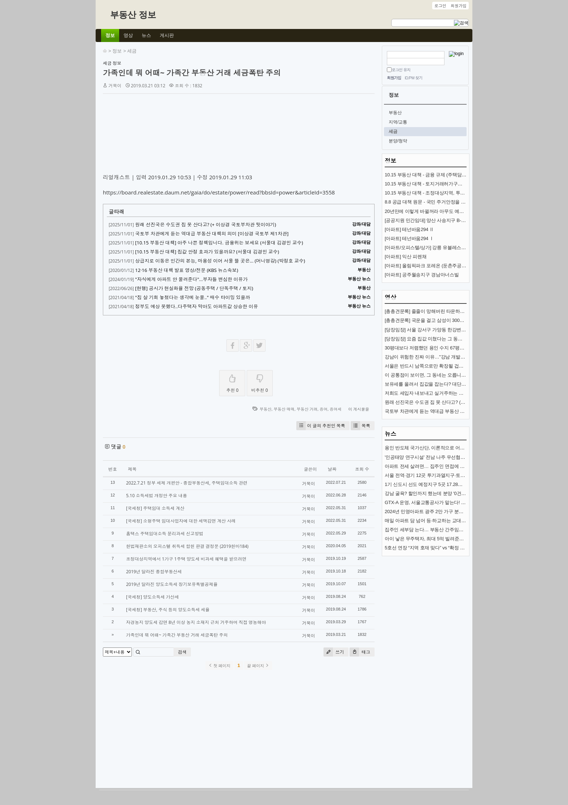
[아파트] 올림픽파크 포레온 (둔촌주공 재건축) (431, 265)
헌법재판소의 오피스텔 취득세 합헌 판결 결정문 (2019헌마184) (187, 546)
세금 (132, 51)
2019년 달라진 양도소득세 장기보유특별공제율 (172, 584)
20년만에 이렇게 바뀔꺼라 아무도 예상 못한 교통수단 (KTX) (446, 211)
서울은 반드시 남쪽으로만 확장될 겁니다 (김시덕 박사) (441, 366)
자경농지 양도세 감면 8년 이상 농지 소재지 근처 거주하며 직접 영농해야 (196, 622)
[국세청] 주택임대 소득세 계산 (155, 508)
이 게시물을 (358, 409)
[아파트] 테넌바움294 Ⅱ (409, 229)
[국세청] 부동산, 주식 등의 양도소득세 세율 (168, 610)
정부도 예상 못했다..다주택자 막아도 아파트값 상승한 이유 (196, 306)
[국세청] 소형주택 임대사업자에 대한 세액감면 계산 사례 (181, 521)
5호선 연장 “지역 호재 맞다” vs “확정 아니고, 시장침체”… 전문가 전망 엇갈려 (463, 547)
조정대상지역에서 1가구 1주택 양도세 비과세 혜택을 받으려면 (186, 559)
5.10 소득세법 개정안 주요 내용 (156, 495)
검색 (182, 652)
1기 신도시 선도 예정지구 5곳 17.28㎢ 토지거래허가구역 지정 (448, 484)
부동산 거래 (307, 409)
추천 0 (232, 381)
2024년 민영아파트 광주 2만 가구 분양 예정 (429, 511)
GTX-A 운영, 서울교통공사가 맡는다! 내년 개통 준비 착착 (443, 502)
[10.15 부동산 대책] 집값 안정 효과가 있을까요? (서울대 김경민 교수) (207, 251)
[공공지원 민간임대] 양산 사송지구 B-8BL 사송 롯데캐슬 (442, 220)
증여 (323, 409)
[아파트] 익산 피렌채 (405, 256)
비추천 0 (259, 381)
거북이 (114, 86)
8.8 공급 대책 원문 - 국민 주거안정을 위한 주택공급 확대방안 (447, 202)
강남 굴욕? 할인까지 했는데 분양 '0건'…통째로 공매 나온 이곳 (448, 493)
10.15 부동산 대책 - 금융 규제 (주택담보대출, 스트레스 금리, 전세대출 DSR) (462, 174)
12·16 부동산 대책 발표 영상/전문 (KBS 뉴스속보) (186, 270)
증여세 (336, 409)
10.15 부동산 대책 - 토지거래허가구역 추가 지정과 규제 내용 (447, 183)
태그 (360, 652)
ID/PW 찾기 (413, 77)
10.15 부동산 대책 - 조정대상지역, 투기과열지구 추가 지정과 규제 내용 (457, 193)
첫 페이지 (219, 665)
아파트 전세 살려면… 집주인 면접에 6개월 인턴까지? (439, 466)
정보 (117, 51)
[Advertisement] (239, 135)
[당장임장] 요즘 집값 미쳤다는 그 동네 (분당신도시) (437, 338)
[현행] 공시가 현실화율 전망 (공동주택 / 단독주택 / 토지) (194, 288)
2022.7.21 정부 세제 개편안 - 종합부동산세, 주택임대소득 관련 (186, 483)
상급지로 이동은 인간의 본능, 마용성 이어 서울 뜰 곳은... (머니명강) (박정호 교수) (220, 260)
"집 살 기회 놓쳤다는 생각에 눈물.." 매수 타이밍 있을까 (192, 297)
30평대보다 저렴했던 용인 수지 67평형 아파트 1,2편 (438, 348)
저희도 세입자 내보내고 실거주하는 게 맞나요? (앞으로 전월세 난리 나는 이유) (465, 393)
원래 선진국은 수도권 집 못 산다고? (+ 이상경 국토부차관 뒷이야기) (205, 224)
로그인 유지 (401, 69)
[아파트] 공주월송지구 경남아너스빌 (422, 274)
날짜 (332, 469)
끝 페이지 (258, 665)
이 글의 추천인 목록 (320, 425)
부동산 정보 (133, 15)
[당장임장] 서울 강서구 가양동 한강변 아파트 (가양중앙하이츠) (449, 329)
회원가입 (394, 77)
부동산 (265, 409)
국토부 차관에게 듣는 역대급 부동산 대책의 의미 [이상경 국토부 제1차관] (211, 233)
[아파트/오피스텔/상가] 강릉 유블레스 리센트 (430, 247)
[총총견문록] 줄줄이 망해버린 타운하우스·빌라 (432, 311)
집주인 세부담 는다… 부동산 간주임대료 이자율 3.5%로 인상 (447, 529)
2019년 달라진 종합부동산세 (154, 572)
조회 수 (362, 469)
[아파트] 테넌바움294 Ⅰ (409, 238)
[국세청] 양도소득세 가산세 (152, 597)
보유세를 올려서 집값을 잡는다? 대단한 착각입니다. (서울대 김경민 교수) (460, 384)
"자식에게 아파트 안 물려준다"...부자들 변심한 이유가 (191, 279)
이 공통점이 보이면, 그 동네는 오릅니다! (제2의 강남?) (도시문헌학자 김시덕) (464, 375)
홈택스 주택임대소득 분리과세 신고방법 (164, 534)
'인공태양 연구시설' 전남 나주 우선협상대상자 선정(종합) (443, 457)
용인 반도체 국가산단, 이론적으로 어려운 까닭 (432, 447)
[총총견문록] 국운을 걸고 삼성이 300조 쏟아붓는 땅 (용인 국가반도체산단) (460, 320)
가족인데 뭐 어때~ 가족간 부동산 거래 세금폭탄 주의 (192, 73)
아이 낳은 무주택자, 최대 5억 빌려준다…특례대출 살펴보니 (445, 538)
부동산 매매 (284, 409)
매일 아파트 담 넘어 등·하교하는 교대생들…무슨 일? (439, 520)
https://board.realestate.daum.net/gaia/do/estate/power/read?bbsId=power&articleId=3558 (219, 192)
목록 (360, 425)
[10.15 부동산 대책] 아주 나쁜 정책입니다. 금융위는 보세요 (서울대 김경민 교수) (219, 242)
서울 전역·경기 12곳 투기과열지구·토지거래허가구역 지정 (444, 475)
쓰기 (333, 652)
